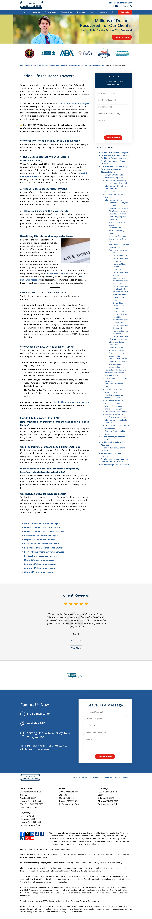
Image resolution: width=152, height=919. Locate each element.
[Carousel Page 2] (76, 640)
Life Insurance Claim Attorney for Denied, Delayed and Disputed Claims (63, 65)
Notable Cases (66, 12)
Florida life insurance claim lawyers (71, 402)
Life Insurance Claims (97, 65)
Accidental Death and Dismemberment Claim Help (118, 239)
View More (76, 648)
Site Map (117, 777)
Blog (113, 12)
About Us (36, 12)
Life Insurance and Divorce (116, 411)
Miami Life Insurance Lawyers (39, 560)
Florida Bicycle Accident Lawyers (115, 155)
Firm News (81, 12)
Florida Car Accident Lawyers (113, 158)
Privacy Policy (94, 777)
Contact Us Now (121, 37)
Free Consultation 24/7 (120, 2)
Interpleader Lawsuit (57, 273)
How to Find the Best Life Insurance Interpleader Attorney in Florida (115, 373)
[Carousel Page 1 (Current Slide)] (71, 640)
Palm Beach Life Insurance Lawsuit (41, 543)
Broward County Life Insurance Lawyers (44, 552)
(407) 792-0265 (111, 801)
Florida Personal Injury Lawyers (114, 459)
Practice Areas (50, 12)
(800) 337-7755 (121, 6)
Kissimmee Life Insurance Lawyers (41, 535)
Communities (107, 777)
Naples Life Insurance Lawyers (39, 539)
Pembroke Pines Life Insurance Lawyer (43, 547)
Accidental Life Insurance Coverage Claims (117, 230)
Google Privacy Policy (67, 901)
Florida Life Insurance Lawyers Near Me (44, 531)
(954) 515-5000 (34, 801)
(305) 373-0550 (72, 801)
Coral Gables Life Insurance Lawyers (42, 523)
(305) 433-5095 (34, 822)
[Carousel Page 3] (80, 640)
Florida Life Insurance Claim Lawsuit (42, 527)
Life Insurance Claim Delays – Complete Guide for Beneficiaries (117, 189)
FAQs (92, 12)
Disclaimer (83, 777)
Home (25, 12)
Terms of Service (87, 901)
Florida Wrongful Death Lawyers (115, 464)
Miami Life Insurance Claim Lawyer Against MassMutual (118, 217)
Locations (103, 12)
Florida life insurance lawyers (74, 103)
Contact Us (125, 12)
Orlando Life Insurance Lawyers (40, 564)
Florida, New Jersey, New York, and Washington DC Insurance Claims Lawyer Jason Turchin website (61, 868)
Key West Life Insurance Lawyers (40, 556)
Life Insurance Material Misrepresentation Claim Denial (118, 342)
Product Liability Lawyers (112, 462)
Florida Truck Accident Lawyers (114, 152)
